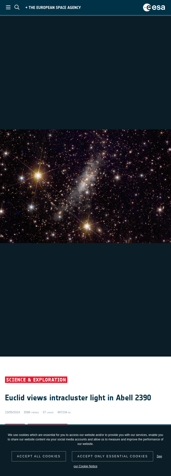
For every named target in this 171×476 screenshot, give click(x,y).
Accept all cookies (39, 456)
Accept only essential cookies (112, 456)
